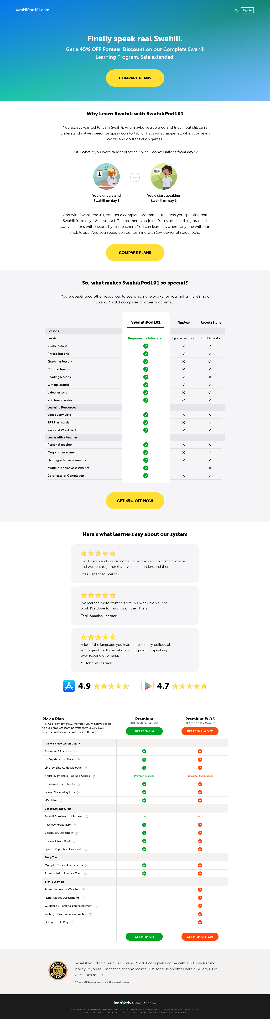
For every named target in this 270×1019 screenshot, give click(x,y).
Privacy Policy (174, 1009)
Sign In (247, 10)
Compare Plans (135, 78)
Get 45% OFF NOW (135, 500)
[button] (237, 10)
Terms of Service (170, 1013)
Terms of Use (191, 1009)
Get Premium (144, 731)
